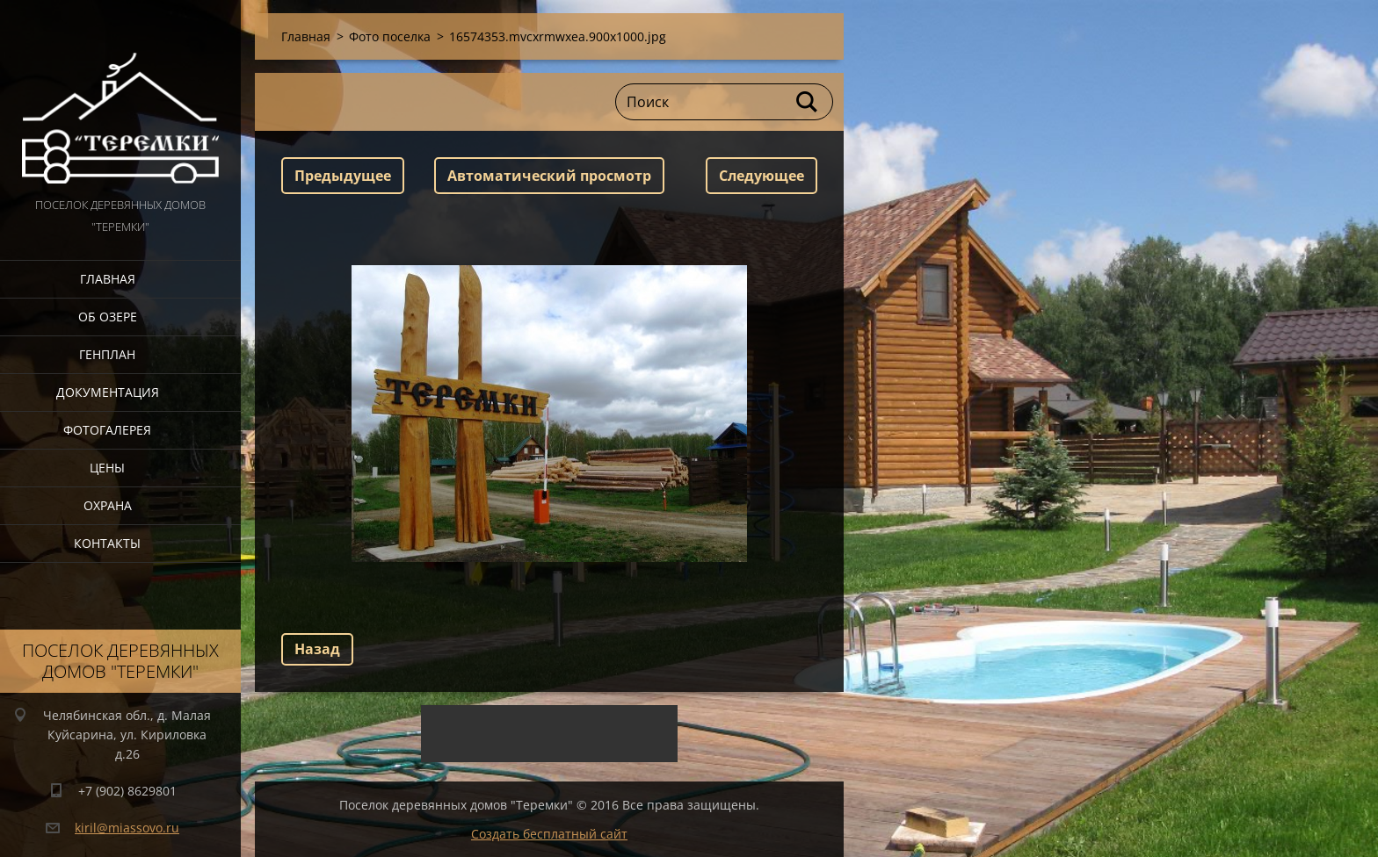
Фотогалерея (107, 429)
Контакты (107, 543)
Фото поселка (390, 36)
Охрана (107, 505)
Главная (107, 278)
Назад (317, 649)
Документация (107, 392)
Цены (107, 467)
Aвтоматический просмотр (549, 175)
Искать (807, 102)
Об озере (107, 316)
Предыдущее (342, 175)
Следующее (761, 175)
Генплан (107, 354)
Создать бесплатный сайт (549, 833)
